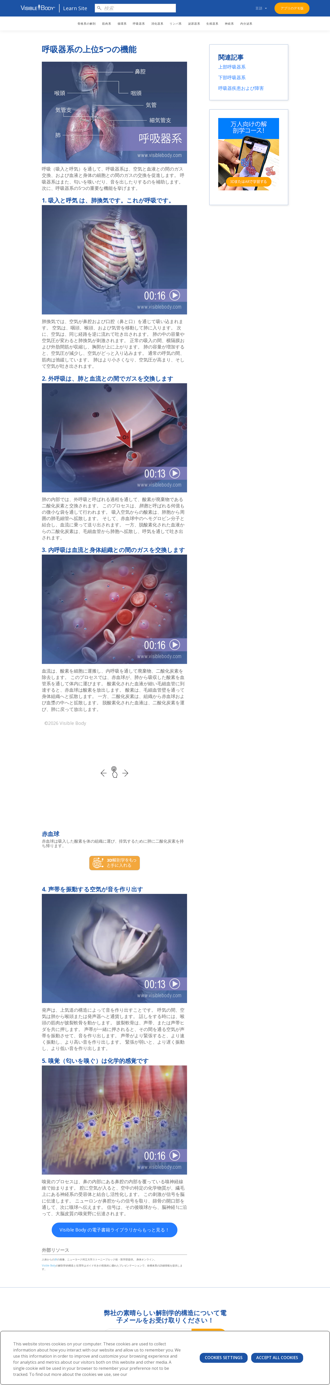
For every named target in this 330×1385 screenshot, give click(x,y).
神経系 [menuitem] (229, 23)
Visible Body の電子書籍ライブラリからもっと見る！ (115, 1230)
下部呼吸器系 (232, 77)
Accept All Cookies (277, 1357)
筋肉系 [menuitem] (106, 23)
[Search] (135, 8)
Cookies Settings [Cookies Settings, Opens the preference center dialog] (224, 1357)
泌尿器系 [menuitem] (194, 23)
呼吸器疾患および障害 (241, 88)
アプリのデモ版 (292, 8)
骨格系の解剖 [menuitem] (87, 23)
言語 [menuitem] (259, 8)
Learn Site (75, 8)
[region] (165, 1358)
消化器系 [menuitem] (157, 23)
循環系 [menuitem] (122, 23)
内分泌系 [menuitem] (246, 23)
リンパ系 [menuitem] (176, 23)
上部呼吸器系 (232, 67)
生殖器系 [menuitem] (212, 23)
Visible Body (49, 1265)
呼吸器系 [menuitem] (139, 23)
